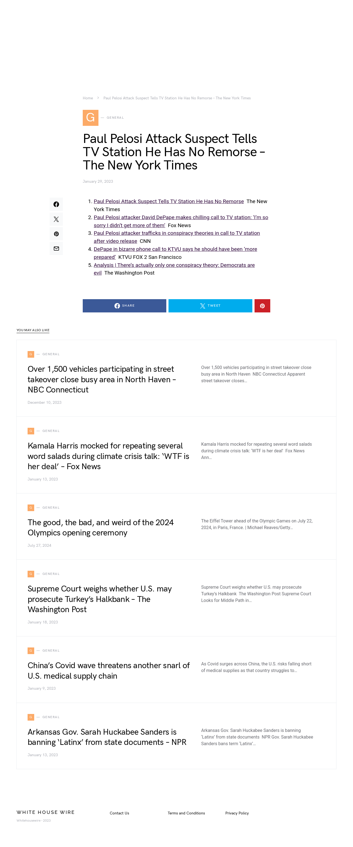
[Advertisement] (176, 38)
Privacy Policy (237, 815)
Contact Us (119, 815)
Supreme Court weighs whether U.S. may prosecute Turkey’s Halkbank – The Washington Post (100, 601)
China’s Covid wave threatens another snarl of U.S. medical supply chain (108, 673)
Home (88, 98)
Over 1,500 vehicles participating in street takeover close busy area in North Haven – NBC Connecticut (102, 381)
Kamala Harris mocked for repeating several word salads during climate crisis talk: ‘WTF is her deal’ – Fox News (108, 458)
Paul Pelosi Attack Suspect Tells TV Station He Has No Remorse (169, 203)
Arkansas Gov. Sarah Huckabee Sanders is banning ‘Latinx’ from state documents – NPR (107, 739)
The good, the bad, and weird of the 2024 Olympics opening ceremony (100, 530)
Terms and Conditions (186, 815)
